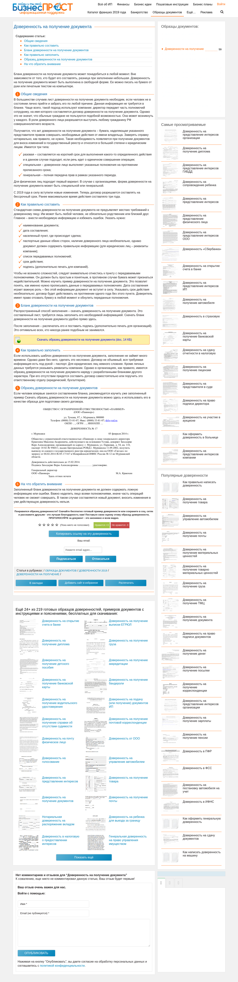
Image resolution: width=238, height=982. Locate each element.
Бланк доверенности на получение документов (56, 50)
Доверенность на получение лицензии (197, 368)
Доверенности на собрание (183, 77)
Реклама (206, 12)
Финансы (123, 4)
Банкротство (139, 12)
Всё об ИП (105, 4)
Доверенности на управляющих (186, 105)
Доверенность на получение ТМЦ (195, 601)
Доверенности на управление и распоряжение (185, 94)
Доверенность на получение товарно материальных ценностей (201, 569)
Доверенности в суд (178, 38)
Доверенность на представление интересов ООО (201, 235)
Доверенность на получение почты (195, 534)
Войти (219, 4)
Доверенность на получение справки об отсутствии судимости (57, 722)
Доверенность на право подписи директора (199, 402)
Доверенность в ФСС (198, 768)
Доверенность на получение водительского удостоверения (59, 703)
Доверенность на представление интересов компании (201, 454)
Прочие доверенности (180, 110)
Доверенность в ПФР (197, 751)
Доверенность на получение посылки (196, 669)
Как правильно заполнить (41, 54)
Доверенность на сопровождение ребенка (200, 183)
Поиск (220, 12)
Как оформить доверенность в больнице (201, 436)
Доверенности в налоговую (183, 33)
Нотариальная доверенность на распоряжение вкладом (58, 820)
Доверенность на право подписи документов (199, 635)
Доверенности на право (181, 53)
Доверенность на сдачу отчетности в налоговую (199, 351)
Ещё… (191, 12)
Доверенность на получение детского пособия (55, 664)
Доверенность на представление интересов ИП (201, 286)
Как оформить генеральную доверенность (202, 820)
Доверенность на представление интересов (201, 200)
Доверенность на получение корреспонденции (195, 687)
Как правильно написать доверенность (200, 484)
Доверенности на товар (181, 87)
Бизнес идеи (142, 4)
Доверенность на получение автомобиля (199, 301)
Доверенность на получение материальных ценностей (201, 553)
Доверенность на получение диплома (197, 150)
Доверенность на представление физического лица (195, 219)
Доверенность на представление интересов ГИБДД (201, 168)
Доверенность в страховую (202, 316)
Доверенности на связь (181, 72)
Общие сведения (35, 41)
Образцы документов (167, 12)
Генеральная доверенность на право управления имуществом (128, 840)
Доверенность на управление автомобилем (201, 517)
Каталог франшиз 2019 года (106, 12)
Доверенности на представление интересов (186, 60)
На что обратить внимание (42, 64)
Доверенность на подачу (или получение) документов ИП (128, 703)
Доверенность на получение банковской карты (57, 683)
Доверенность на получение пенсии (195, 736)
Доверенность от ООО (124, 738)
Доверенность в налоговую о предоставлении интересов (60, 840)
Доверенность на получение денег (195, 652)
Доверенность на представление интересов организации (201, 135)
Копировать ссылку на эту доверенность (84, 533)
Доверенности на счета (181, 82)
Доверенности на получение (184, 48)
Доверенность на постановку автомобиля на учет (201, 788)
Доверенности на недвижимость (187, 43)
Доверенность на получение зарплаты (197, 719)
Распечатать (126, 582)
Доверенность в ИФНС (199, 801)
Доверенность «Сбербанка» (193, 250)
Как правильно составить (41, 45)
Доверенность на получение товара (195, 500)
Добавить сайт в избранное (81, 582)
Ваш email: (83, 540)
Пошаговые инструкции (172, 4)
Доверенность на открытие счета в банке (201, 267)
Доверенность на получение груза (195, 584)
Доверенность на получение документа (198, 618)
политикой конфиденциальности (62, 965)
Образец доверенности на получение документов (57, 59)
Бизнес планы (202, 4)
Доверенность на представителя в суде (198, 385)
